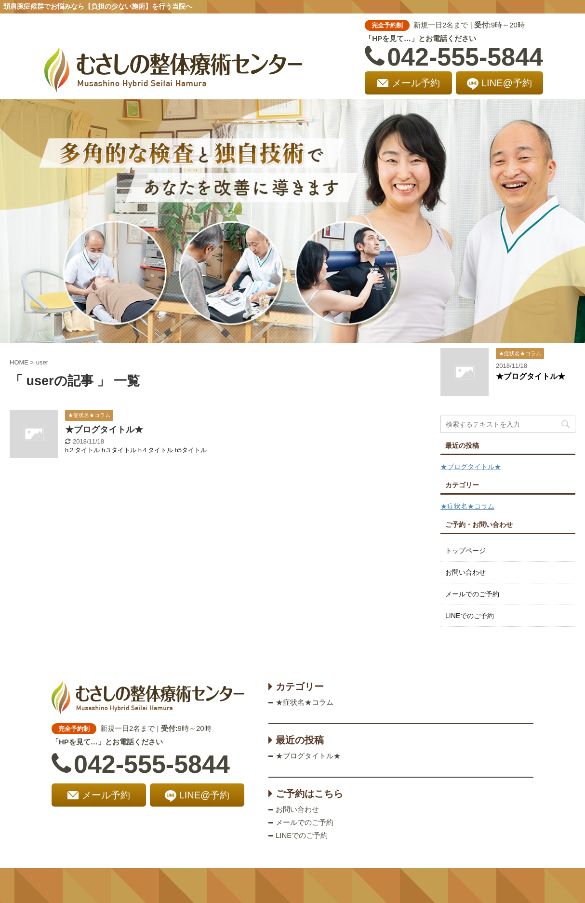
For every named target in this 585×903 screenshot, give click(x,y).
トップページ (465, 550)
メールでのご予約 (472, 594)
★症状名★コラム (467, 506)
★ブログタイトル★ (104, 429)
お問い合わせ (465, 572)
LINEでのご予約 (469, 616)
